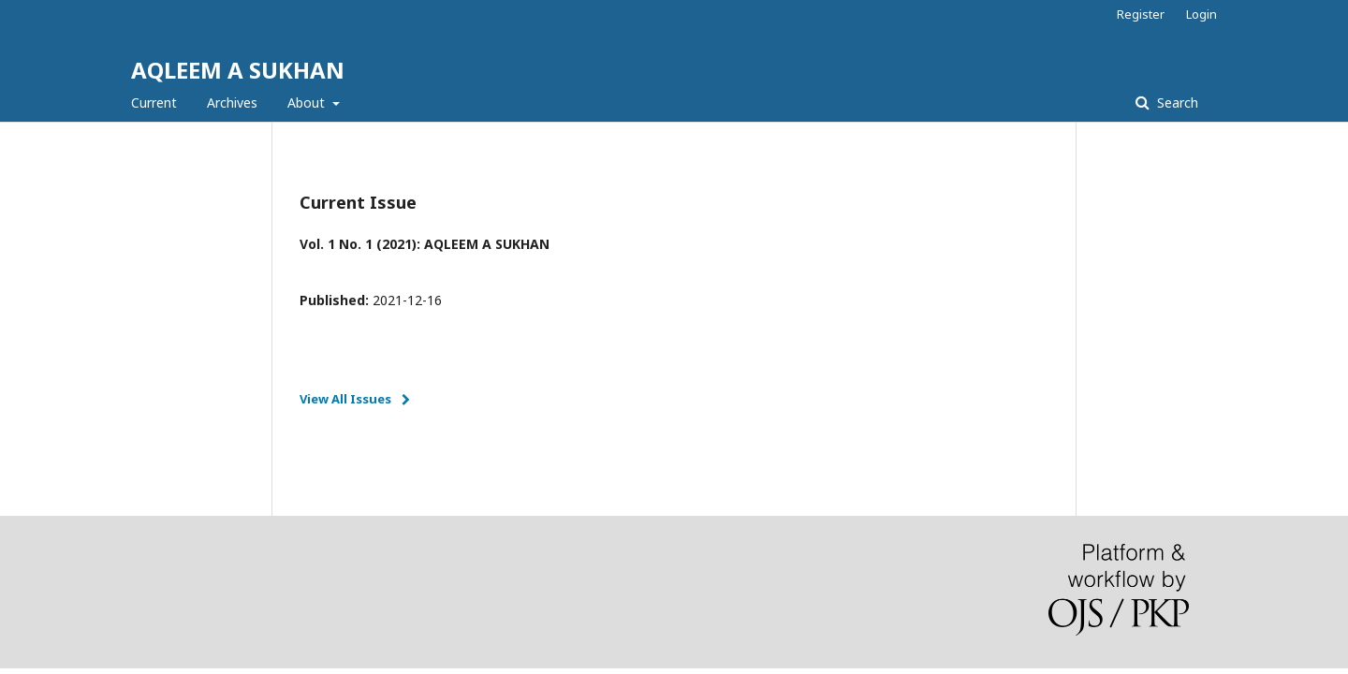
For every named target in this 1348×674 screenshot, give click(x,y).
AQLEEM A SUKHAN (237, 69)
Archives (232, 102)
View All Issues (345, 398)
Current (154, 102)
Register (1141, 14)
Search (1175, 102)
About (308, 102)
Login (1201, 14)
